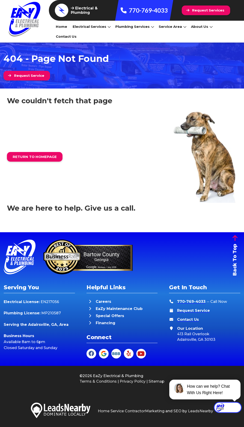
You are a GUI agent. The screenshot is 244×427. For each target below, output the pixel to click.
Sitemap (156, 381)
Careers (103, 301)
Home (61, 26)
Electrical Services (92, 26)
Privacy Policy (133, 381)
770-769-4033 (144, 10)
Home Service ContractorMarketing (131, 411)
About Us (202, 26)
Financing (105, 323)
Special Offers (110, 316)
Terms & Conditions (98, 381)
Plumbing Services (134, 26)
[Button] (206, 10)
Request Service (193, 310)
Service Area (173, 26)
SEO (177, 411)
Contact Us (66, 36)
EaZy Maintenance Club (119, 309)
